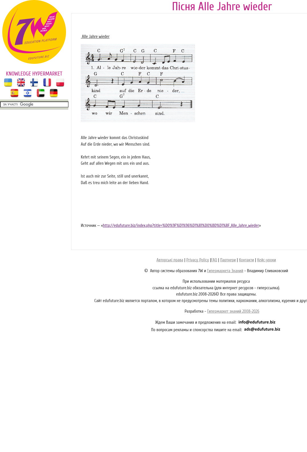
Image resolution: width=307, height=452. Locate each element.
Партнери (228, 260)
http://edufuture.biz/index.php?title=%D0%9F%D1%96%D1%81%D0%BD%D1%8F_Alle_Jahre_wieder (181, 225)
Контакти (246, 260)
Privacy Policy (197, 260)
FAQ (214, 260)
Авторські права (169, 260)
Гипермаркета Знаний (225, 270)
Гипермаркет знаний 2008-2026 (233, 311)
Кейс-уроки (266, 260)
